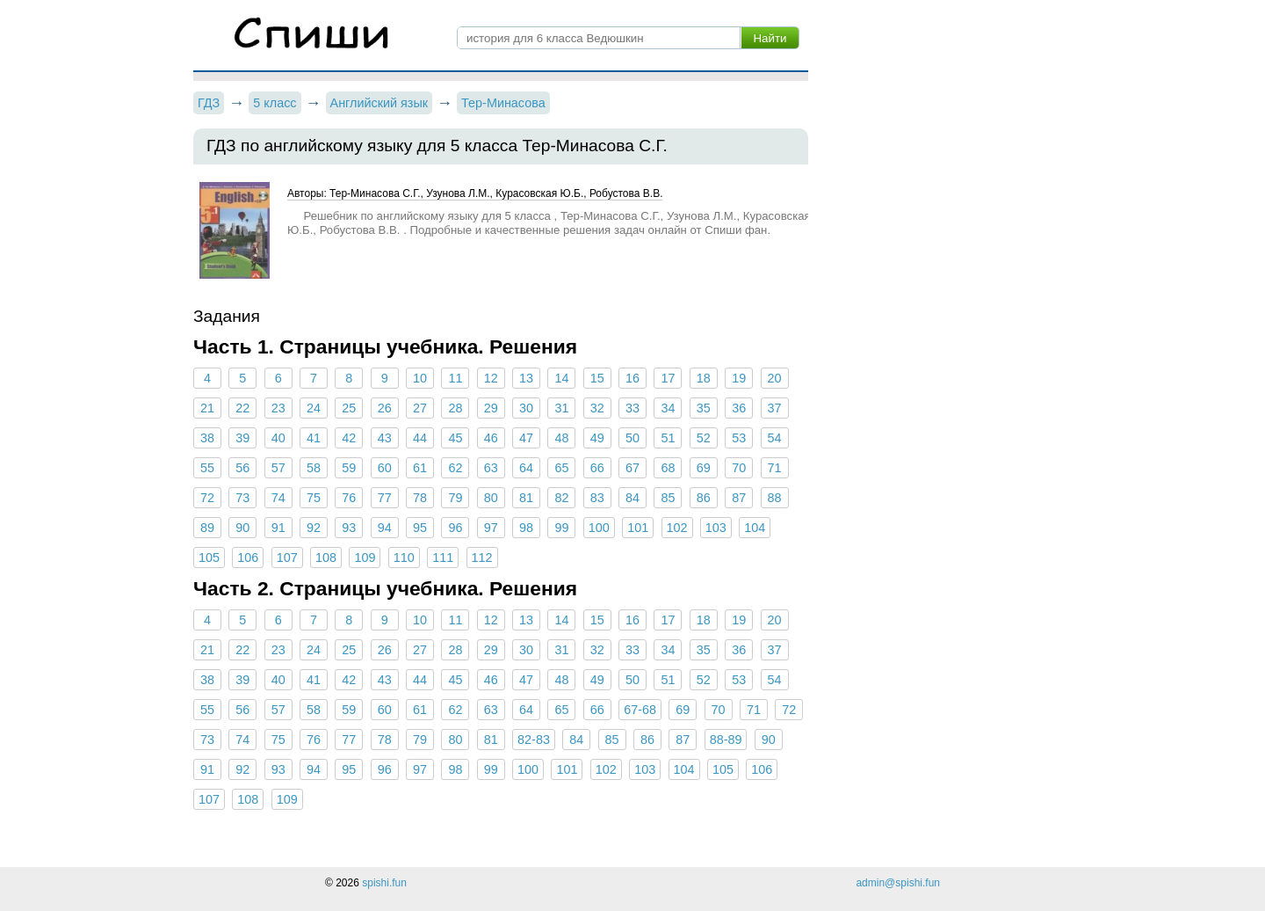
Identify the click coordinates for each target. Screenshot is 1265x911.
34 (668, 408)
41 (314, 438)
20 (774, 378)
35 (704, 408)
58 (314, 468)
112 (482, 557)
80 (491, 498)
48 (561, 438)
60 (385, 468)
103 (715, 528)
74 (278, 498)
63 (491, 468)
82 (561, 498)
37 (774, 408)
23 (278, 408)
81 (526, 498)
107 (287, 557)
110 (404, 557)
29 (491, 408)
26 (385, 408)
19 (739, 378)
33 (632, 408)
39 (242, 438)
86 (704, 498)
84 (632, 498)
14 (561, 378)
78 (420, 498)
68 (668, 468)
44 (420, 438)
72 (207, 498)
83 (597, 498)
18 (704, 378)
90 (242, 528)
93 (349, 528)
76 (349, 498)
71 (774, 468)
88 (774, 498)
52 (704, 438)
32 (597, 408)
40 (278, 438)
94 (385, 528)
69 (704, 468)
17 (668, 378)
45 (455, 438)
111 (442, 557)
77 (385, 498)
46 (491, 438)
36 (739, 408)
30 (526, 408)
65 (561, 468)
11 (455, 378)
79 (455, 498)
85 (668, 498)
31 (561, 408)
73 (242, 498)
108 (325, 557)
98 (526, 528)
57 (278, 468)
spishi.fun (384, 883)
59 (349, 468)
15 (597, 378)
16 (632, 378)
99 (561, 528)
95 (420, 528)
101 (637, 528)
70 (739, 468)
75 (314, 498)
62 (455, 468)
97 (491, 528)
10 (420, 378)
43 (385, 438)
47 (526, 438)
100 (599, 528)
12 (491, 378)
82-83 (533, 739)
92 (314, 528)
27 (420, 408)
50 (632, 438)
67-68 (640, 710)
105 (209, 557)
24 (314, 408)
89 (207, 528)
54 (774, 438)
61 (420, 468)
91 (278, 528)
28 (455, 408)
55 (207, 468)
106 (247, 557)
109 (364, 557)
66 (597, 468)
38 (207, 438)
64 (526, 468)
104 (754, 528)
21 (207, 408)
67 (632, 468)
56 (242, 468)
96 (455, 528)
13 (526, 378)
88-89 (726, 739)
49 (597, 438)
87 (739, 498)
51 (668, 438)
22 (242, 408)
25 (349, 408)
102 (677, 528)
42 (349, 438)
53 (739, 438)
